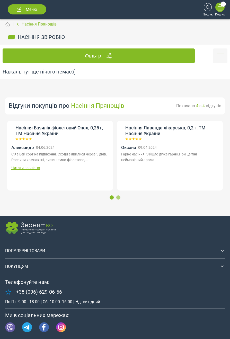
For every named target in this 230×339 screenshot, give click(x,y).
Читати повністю (25, 168)
